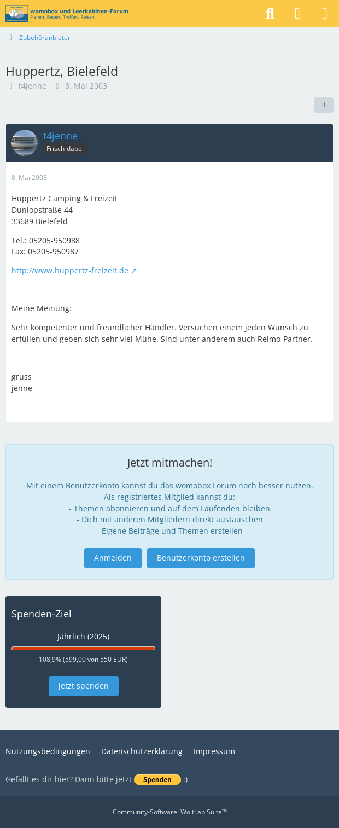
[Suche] (270, 14)
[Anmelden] (297, 13)
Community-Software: (170, 812)
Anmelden (113, 557)
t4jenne (32, 85)
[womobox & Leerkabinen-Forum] (66, 14)
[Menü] (325, 14)
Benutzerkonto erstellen (201, 557)
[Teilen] (324, 105)
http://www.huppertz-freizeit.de (69, 270)
